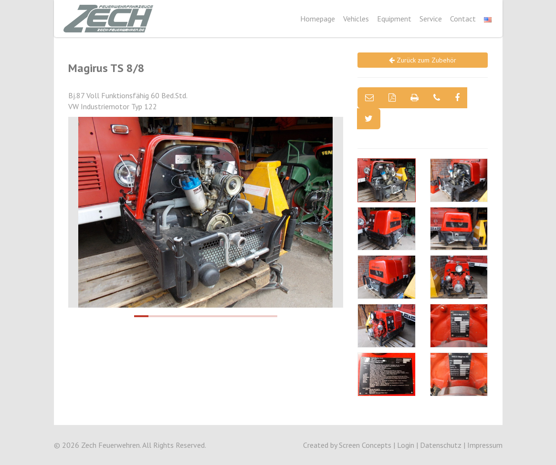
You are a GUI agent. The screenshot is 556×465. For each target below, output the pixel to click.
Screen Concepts (365, 445)
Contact (463, 18)
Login (405, 445)
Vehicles (356, 18)
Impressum (485, 445)
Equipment (394, 18)
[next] (326, 212)
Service (431, 18)
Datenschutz (441, 445)
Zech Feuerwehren (110, 445)
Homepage (317, 18)
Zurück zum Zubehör (422, 60)
